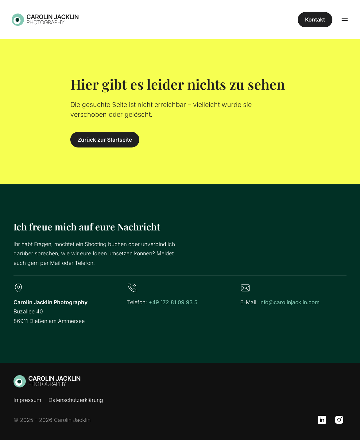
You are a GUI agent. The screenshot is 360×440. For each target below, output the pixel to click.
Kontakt (313, 19)
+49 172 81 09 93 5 (173, 302)
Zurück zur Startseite (105, 139)
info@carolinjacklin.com (289, 302)
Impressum (27, 400)
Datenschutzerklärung (75, 400)
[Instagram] (339, 419)
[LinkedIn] (322, 419)
